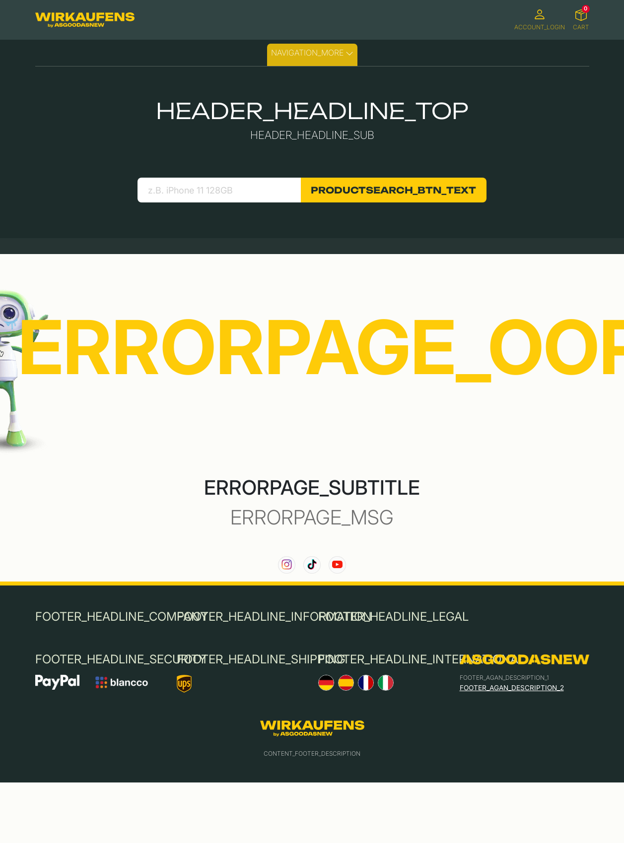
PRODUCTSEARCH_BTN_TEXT (393, 190)
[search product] (219, 190)
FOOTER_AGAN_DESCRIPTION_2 (512, 688)
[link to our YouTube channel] (337, 565)
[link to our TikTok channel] (312, 565)
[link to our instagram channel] (286, 565)
